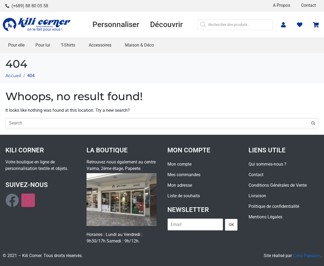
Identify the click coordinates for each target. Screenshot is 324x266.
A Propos (281, 5)
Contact (308, 5)
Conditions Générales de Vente (278, 185)
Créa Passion (306, 255)
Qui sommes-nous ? (267, 164)
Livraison (257, 195)
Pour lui (42, 45)
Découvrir (166, 24)
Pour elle (16, 45)
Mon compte (179, 164)
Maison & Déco (139, 45)
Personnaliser (115, 24)
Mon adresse (179, 185)
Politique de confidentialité (274, 206)
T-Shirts (68, 45)
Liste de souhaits (183, 195)
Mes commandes (183, 174)
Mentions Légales (265, 216)
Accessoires (100, 45)
